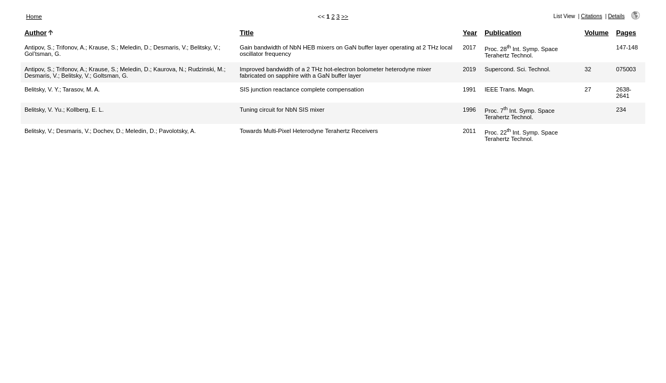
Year (470, 33)
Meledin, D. (135, 47)
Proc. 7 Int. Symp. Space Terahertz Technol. (519, 113)
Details (616, 16)
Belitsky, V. (204, 47)
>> (344, 16)
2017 (469, 47)
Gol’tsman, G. (42, 54)
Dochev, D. (107, 131)
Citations (591, 16)
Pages (626, 33)
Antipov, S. (38, 47)
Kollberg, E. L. (85, 109)
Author (35, 33)
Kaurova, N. (169, 69)
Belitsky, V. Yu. (43, 109)
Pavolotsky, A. (177, 131)
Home (34, 16)
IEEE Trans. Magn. (509, 89)
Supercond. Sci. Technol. (517, 69)
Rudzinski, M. (206, 69)
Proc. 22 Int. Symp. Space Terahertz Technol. (521, 135)
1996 (469, 109)
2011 (469, 131)
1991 (469, 89)
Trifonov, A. (70, 47)
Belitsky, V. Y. (42, 89)
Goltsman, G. (110, 75)
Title (246, 33)
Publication (502, 33)
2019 (469, 69)
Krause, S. (103, 47)
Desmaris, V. (170, 47)
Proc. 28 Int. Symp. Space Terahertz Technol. (521, 52)
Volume (597, 33)
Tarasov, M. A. (81, 89)
